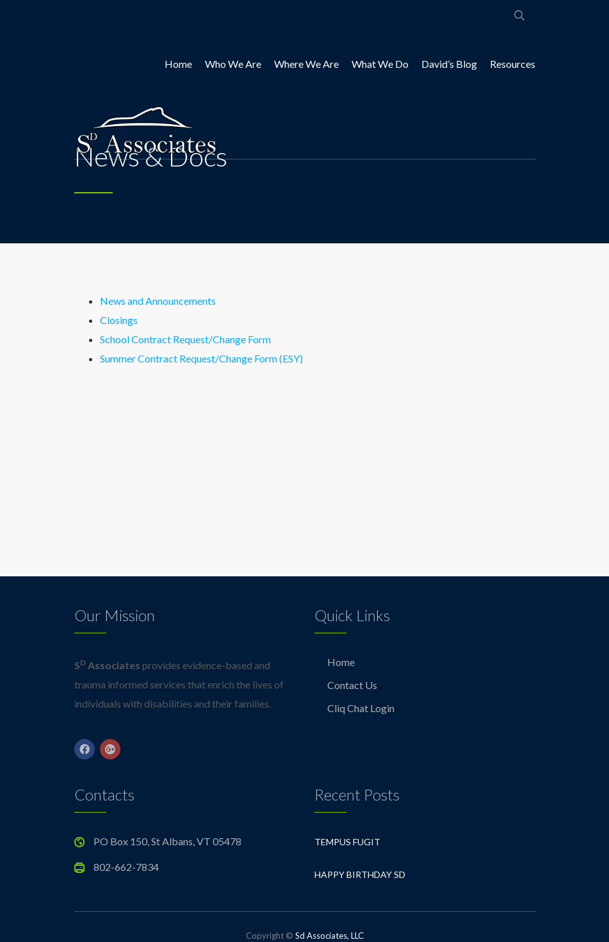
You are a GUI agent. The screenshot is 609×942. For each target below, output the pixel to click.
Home (178, 64)
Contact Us (352, 685)
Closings (119, 320)
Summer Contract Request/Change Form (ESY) (201, 358)
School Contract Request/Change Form (185, 339)
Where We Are (306, 64)
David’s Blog (449, 64)
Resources (512, 64)
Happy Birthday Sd (359, 874)
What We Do (380, 64)
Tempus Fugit (347, 841)
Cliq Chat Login (360, 708)
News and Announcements (158, 301)
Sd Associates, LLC (329, 935)
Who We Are (233, 64)
